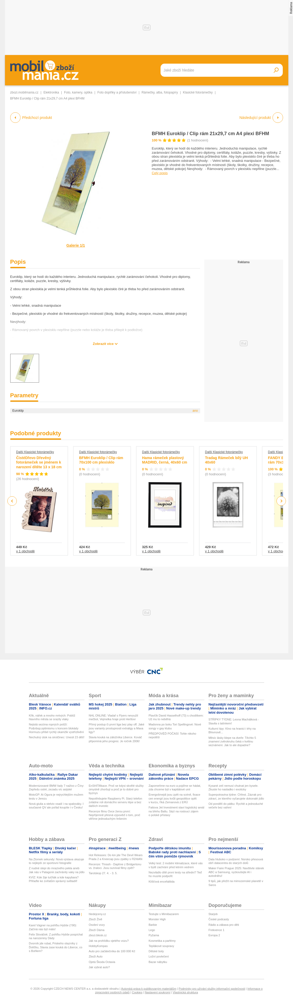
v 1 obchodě (25, 551)
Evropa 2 (214, 935)
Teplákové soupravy (161, 946)
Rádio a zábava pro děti (224, 924)
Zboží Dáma (96, 930)
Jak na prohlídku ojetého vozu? (109, 940)
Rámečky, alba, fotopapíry (160, 92)
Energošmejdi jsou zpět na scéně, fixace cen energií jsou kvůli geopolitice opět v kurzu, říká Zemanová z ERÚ (174, 798)
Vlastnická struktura (185, 992)
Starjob (213, 914)
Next (281, 501)
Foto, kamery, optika (78, 92)
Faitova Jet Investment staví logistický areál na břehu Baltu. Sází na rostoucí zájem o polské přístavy (176, 811)
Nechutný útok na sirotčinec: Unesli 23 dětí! (56, 737)
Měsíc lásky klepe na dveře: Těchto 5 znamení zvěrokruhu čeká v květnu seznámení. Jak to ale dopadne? (232, 741)
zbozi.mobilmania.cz (24, 92)
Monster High (157, 919)
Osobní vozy (97, 924)
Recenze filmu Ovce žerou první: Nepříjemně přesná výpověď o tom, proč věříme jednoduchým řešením (114, 815)
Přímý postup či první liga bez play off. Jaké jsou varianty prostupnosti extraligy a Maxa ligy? (116, 728)
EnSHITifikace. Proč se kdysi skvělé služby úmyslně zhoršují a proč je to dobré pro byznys (116, 789)
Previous (12, 501)
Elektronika (51, 92)
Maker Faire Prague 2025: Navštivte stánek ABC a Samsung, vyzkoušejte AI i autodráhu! (236, 872)
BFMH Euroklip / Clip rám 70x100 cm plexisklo (101, 460)
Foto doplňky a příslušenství (116, 92)
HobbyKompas (98, 946)
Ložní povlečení (159, 956)
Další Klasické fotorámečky (35, 452)
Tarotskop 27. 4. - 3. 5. (103, 873)
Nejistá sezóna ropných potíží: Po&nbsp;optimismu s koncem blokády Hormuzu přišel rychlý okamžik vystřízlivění (56, 728)
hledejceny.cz (97, 914)
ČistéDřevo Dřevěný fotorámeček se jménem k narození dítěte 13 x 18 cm (39, 462)
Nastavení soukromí (158, 992)
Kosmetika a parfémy (162, 940)
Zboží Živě (95, 919)
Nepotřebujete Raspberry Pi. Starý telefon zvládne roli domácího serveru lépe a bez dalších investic (115, 802)
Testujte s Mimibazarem (164, 914)
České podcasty (219, 919)
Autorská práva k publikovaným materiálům (148, 988)
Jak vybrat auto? (99, 967)
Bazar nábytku (158, 962)
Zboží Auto (96, 956)
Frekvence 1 (217, 930)
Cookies (137, 992)
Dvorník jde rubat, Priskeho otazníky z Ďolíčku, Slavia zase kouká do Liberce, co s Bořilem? (55, 947)
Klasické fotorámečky (197, 92)
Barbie (153, 924)
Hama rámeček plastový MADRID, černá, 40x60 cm (164, 460)
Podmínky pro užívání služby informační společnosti (212, 988)
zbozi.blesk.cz (97, 935)
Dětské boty (156, 951)
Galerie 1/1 (75, 245)
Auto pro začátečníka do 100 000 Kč (112, 951)
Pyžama (154, 935)
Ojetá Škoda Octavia (102, 962)
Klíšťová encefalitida (162, 881)
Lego (152, 930)
